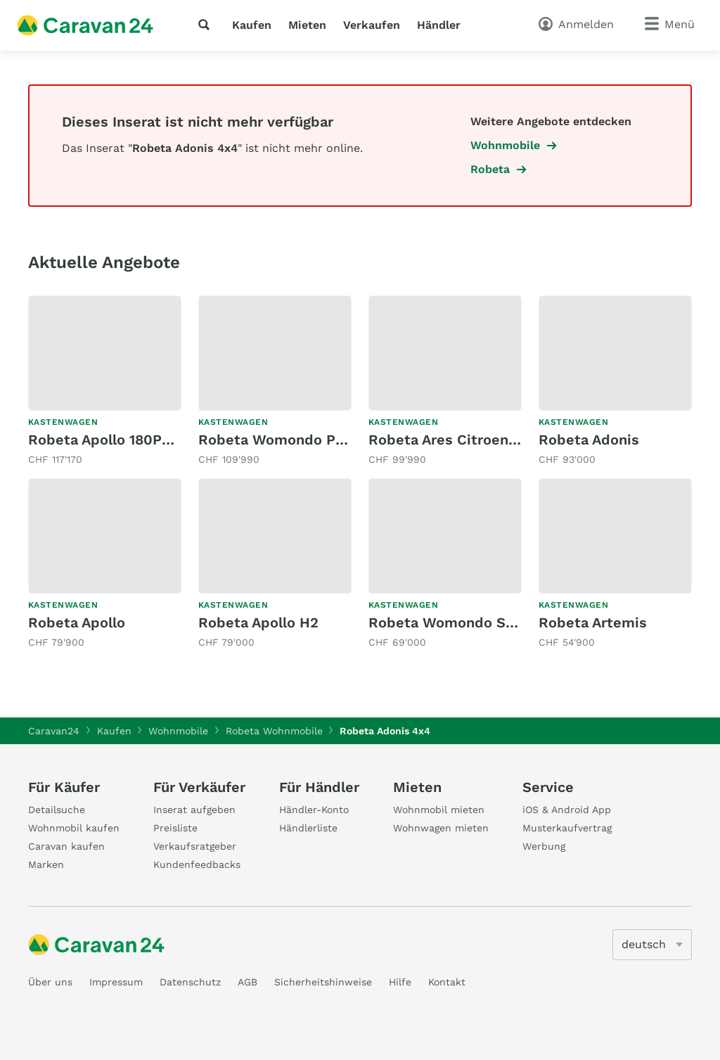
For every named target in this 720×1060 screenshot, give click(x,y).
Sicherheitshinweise (323, 982)
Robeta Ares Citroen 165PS (460, 439)
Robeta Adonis (589, 439)
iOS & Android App (566, 809)
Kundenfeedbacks (196, 864)
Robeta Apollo (76, 622)
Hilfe (400, 982)
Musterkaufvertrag (567, 828)
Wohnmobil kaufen (74, 828)
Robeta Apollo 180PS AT (109, 439)
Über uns (50, 982)
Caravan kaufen (66, 846)
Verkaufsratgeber (194, 846)
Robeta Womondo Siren (450, 622)
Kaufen (251, 25)
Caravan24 (53, 730)
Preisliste (175, 828)
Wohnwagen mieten (441, 828)
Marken (46, 864)
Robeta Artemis (593, 622)
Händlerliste (308, 828)
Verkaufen (371, 25)
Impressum (116, 982)
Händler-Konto (314, 809)
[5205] (652, 944)
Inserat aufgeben (194, 809)
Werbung (543, 846)
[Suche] (206, 25)
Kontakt (446, 982)
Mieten (307, 25)
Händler (439, 25)
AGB (247, 982)
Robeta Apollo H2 (258, 622)
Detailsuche (56, 809)
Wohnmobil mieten (438, 809)
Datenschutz (190, 982)
